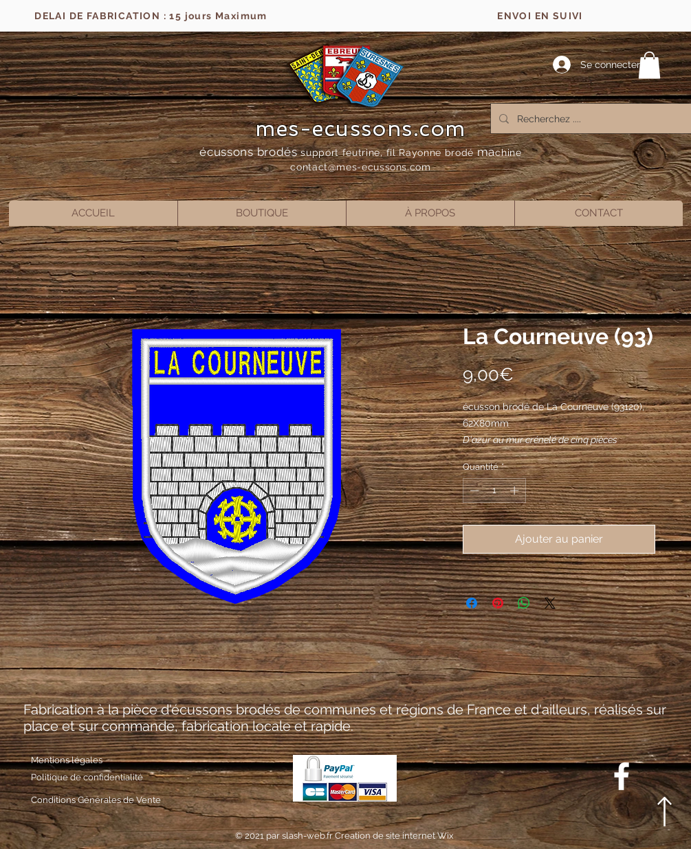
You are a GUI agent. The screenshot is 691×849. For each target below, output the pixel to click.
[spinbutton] (494, 490)
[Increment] (515, 490)
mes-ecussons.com (360, 128)
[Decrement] (473, 490)
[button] (649, 65)
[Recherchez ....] (593, 118)
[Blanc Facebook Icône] (621, 776)
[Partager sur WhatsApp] (524, 603)
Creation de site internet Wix (394, 835)
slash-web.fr (308, 835)
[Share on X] (550, 603)
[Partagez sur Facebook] (471, 603)
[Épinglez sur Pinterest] (498, 603)
